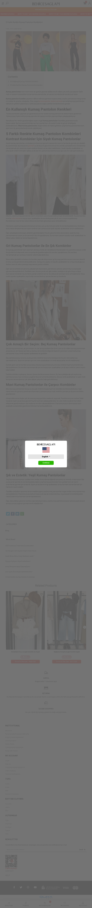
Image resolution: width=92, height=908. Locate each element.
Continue (46, 463)
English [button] (45, 456)
